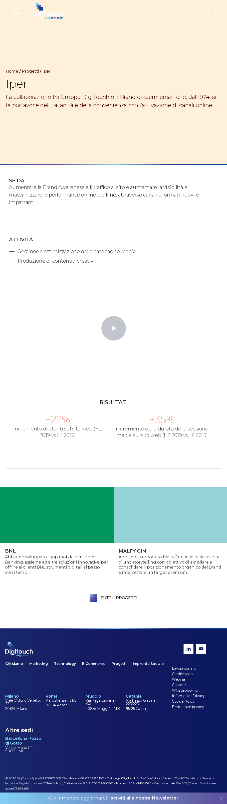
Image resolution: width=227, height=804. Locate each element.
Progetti (30, 71)
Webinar (179, 679)
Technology (65, 663)
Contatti (179, 685)
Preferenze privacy (188, 707)
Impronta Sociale (148, 663)
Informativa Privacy (188, 696)
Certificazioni (182, 674)
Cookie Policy (183, 701)
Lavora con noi (184, 668)
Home (12, 71)
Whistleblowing (185, 690)
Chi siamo (14, 663)
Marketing (38, 663)
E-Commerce (94, 663)
